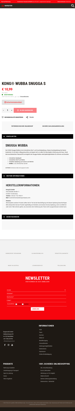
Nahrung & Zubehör (9, 367)
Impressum (42, 351)
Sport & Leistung (8, 373)
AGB (40, 329)
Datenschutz (42, 348)
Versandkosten (43, 343)
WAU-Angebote (7, 378)
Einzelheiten (11, 136)
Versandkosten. (24, 96)
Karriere (41, 335)
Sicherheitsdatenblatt (13, 102)
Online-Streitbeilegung (45, 354)
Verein (19, 304)
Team (40, 332)
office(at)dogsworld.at (9, 341)
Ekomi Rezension (12, 217)
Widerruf (41, 338)
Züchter (26, 304)
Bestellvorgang (43, 340)
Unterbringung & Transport (11, 370)
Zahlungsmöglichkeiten (45, 346)
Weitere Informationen (15, 176)
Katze (5, 376)
